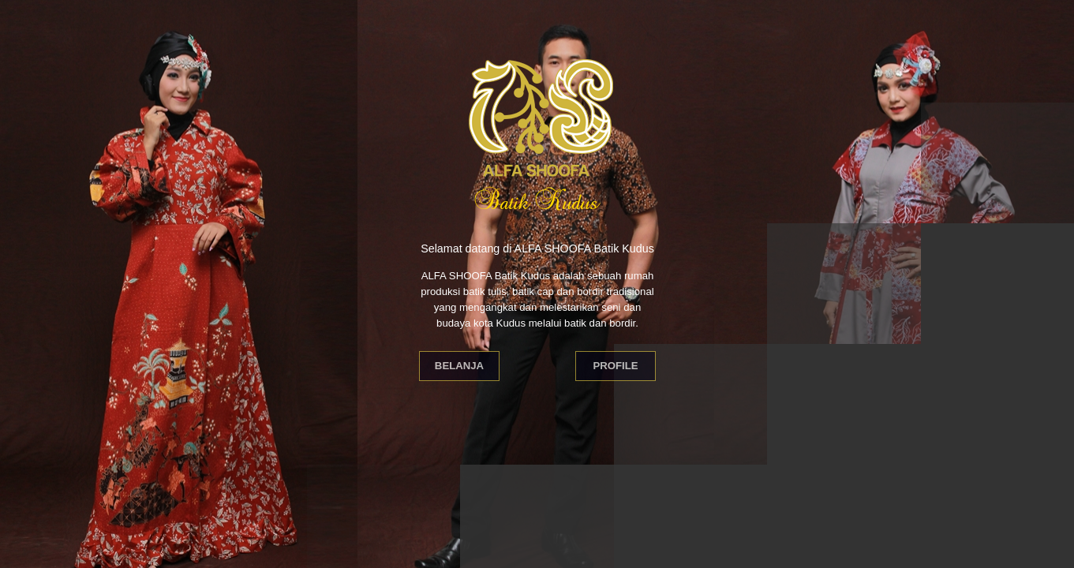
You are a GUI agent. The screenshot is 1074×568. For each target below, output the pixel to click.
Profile (615, 366)
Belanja (459, 366)
